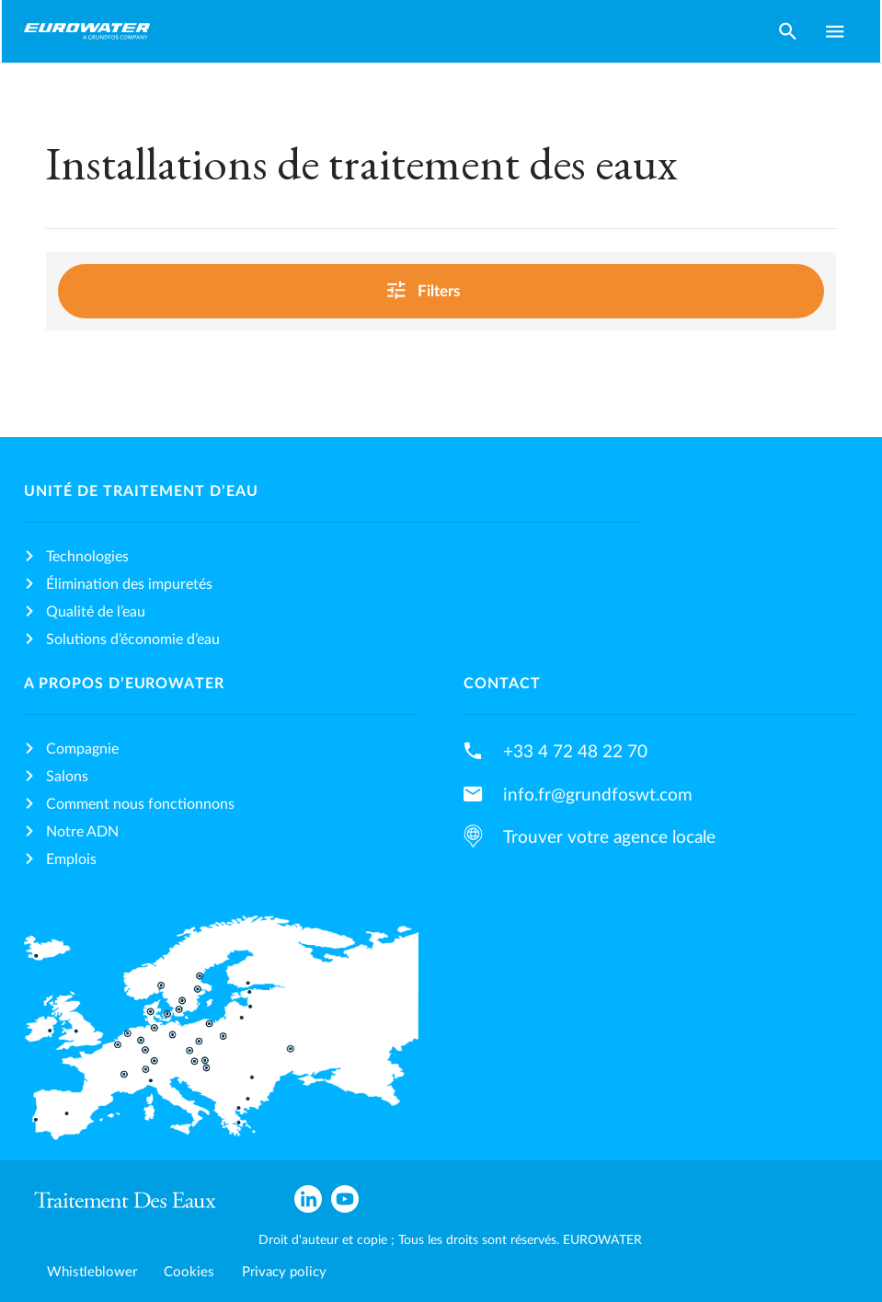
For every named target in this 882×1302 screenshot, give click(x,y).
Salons (67, 776)
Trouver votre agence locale (609, 837)
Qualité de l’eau (95, 612)
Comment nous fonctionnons (140, 804)
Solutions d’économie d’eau (133, 639)
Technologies (87, 556)
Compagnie (82, 749)
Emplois (71, 859)
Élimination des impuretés (129, 584)
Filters (437, 290)
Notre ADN (82, 831)
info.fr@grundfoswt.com (598, 795)
